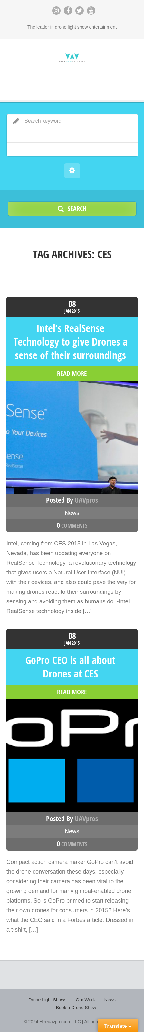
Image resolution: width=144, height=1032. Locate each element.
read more (72, 373)
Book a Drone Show (76, 1007)
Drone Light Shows (47, 999)
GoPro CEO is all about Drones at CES (70, 667)
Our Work (85, 999)
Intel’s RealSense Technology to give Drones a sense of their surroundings (71, 341)
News (72, 513)
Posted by (72, 500)
